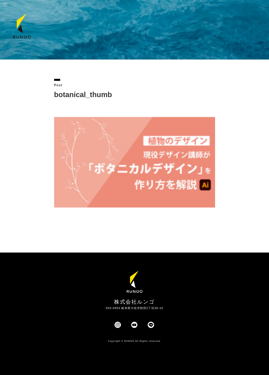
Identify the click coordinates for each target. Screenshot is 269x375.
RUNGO (129, 341)
